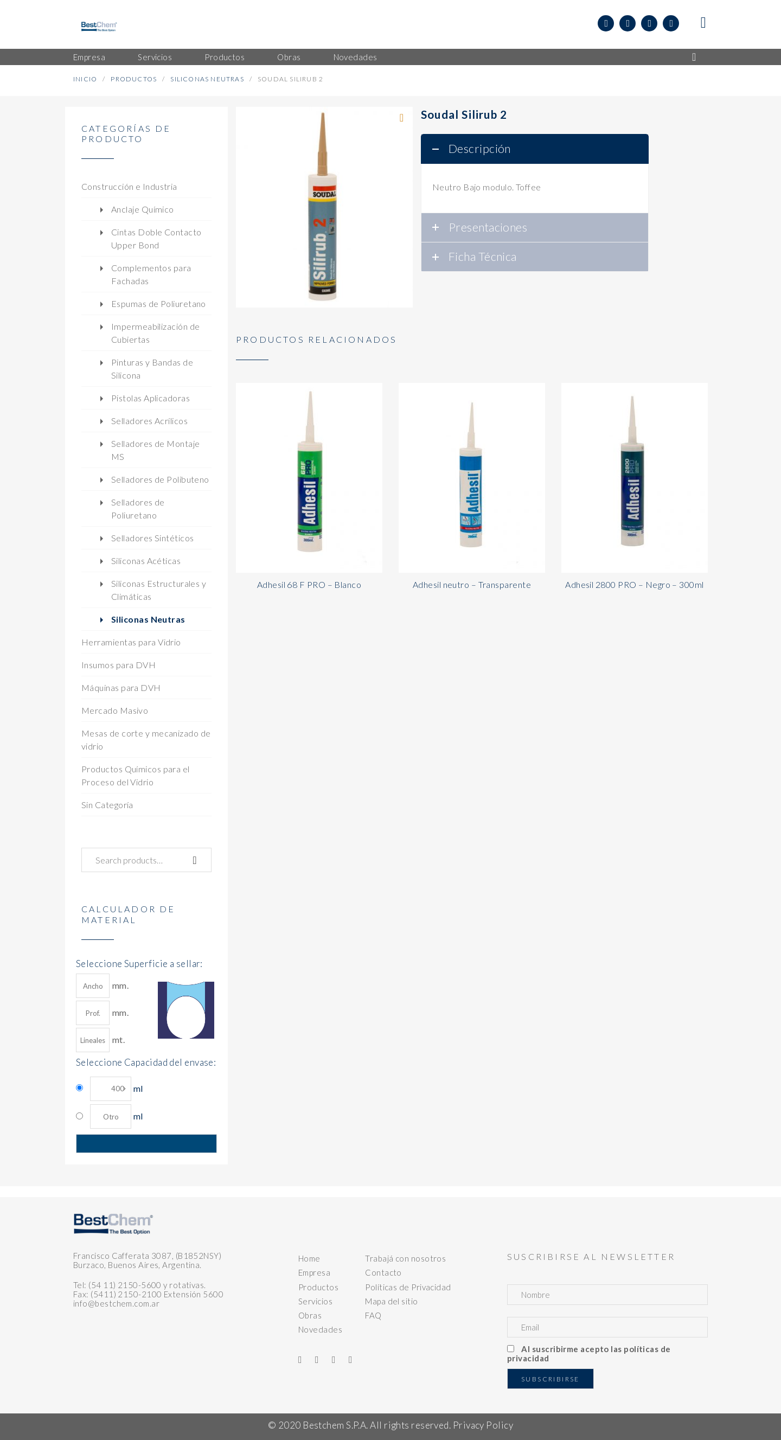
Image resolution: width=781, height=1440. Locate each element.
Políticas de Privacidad (408, 1287)
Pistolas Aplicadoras (150, 398)
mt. (100, 1040)
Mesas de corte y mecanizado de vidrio (146, 739)
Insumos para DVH (118, 665)
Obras (310, 1315)
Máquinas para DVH (121, 687)
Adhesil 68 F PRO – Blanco (309, 584)
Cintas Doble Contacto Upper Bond (156, 238)
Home (309, 1258)
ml (116, 1089)
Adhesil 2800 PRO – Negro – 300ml (634, 584)
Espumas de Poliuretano (158, 303)
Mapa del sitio (391, 1301)
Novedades (320, 1329)
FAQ (373, 1315)
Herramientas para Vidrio (131, 642)
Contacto (383, 1272)
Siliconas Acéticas (146, 560)
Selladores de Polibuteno (160, 479)
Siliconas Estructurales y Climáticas (158, 589)
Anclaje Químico (142, 209)
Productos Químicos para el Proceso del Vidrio (135, 775)
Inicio (85, 79)
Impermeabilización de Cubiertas (155, 332)
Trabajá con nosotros (405, 1258)
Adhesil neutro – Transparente (472, 584)
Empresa (314, 1272)
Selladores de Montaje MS (155, 450)
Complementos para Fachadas (151, 274)
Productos (134, 79)
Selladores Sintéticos (152, 538)
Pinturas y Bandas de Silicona (152, 368)
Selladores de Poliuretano (138, 508)
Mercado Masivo (114, 710)
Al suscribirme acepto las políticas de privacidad (589, 1353)
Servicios (315, 1301)
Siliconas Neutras (207, 79)
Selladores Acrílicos (149, 420)
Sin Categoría (107, 804)
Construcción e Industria (129, 186)
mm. (102, 986)
